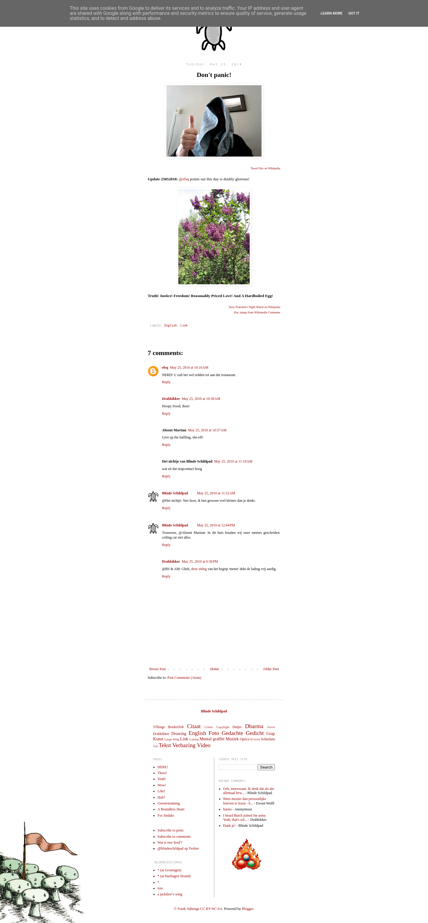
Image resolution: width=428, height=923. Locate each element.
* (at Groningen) (169, 870)
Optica (244, 739)
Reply (166, 382)
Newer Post (157, 669)
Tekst (165, 745)
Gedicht (255, 733)
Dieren (271, 727)
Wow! (162, 785)
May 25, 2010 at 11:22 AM (216, 493)
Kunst (158, 738)
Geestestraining (169, 803)
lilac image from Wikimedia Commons (257, 312)
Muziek (232, 738)
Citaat (194, 726)
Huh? (161, 797)
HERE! (163, 767)
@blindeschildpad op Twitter (178, 848)
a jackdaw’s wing (170, 894)
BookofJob (176, 727)
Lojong (194, 739)
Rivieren (255, 739)
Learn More (332, 13)
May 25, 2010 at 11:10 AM (233, 461)
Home (214, 669)
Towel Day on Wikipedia (265, 168)
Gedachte (232, 733)
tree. (161, 888)
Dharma (254, 726)
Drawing (178, 733)
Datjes (237, 727)
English (170, 325)
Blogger (247, 909)
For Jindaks (166, 815)
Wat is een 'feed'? (170, 842)
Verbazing (184, 745)
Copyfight (222, 727)
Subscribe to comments (174, 836)
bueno (227, 809)
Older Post (271, 669)
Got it (353, 13)
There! (162, 773)
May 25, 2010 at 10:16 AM (189, 367)
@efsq (184, 179)
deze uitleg (199, 569)
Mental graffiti (211, 738)
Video (203, 745)
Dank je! (229, 825)
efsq (165, 367)
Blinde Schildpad (175, 493)
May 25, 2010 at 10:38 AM (201, 399)
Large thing (171, 739)
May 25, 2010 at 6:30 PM (200, 561)
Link (184, 325)
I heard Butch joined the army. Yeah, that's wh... (245, 817)
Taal (155, 746)
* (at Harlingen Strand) (174, 876)
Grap (270, 733)
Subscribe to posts (170, 830)
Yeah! (162, 779)
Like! (161, 791)
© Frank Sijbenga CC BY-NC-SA (198, 909)
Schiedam (268, 739)
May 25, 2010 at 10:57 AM (207, 430)
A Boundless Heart (171, 809)
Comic (208, 727)
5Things (159, 727)
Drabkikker (171, 399)
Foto (214, 733)
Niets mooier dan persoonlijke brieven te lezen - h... (244, 801)
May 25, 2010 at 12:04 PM (216, 525)
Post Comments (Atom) (184, 678)
